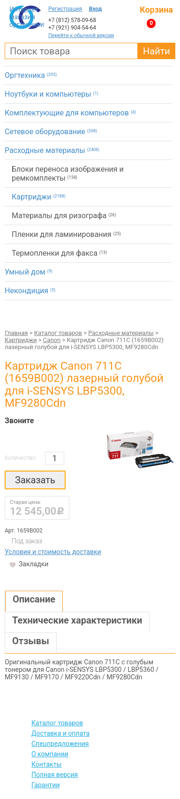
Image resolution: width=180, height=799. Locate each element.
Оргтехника (31, 75)
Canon (51, 339)
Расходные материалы (52, 150)
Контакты (46, 764)
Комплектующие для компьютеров (70, 112)
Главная (16, 332)
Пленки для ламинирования (66, 234)
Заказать (35, 480)
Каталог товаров (58, 332)
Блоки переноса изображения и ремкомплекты (68, 174)
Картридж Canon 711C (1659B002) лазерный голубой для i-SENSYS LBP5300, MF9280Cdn (84, 384)
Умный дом (28, 271)
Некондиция (30, 290)
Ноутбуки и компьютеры (51, 94)
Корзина (156, 10)
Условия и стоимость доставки (53, 551)
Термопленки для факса (59, 253)
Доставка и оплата (60, 733)
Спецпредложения (60, 743)
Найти (156, 51)
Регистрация (65, 9)
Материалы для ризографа (64, 215)
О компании (49, 754)
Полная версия (54, 774)
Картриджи (39, 196)
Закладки (14, 565)
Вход (95, 9)
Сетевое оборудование (51, 131)
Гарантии (45, 785)
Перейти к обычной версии (81, 35)
